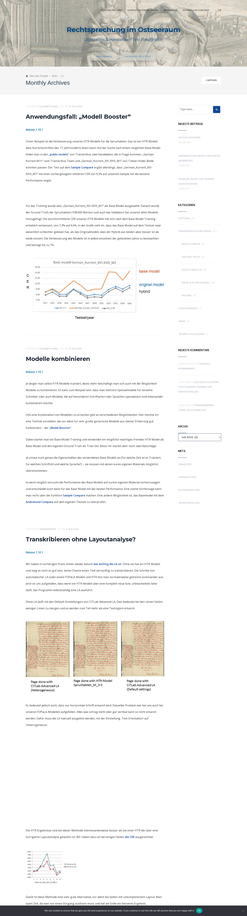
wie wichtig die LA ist (107, 564)
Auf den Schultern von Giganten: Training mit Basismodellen (199, 387)
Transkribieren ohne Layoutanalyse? (81, 539)
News (182, 321)
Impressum (171, 10)
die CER (129, 837)
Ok (199, 910)
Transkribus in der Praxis (195, 231)
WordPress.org (189, 502)
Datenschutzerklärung (142, 10)
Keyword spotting (138, 56)
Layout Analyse (192, 269)
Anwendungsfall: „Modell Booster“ (78, 116)
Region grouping (190, 137)
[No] (242, 910)
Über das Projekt (111, 10)
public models (59, 154)
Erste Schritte (191, 244)
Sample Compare (82, 167)
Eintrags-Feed (188, 477)
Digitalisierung (188, 308)
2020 (54, 76)
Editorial (184, 218)
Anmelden (185, 464)
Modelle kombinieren (58, 358)
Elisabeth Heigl (49, 106)
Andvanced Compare (39, 502)
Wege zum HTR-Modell (196, 282)
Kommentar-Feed (189, 490)
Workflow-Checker (196, 10)
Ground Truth (191, 256)
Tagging (187, 295)
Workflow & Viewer (191, 334)
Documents (104, 56)
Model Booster (60, 428)
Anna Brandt (47, 529)
